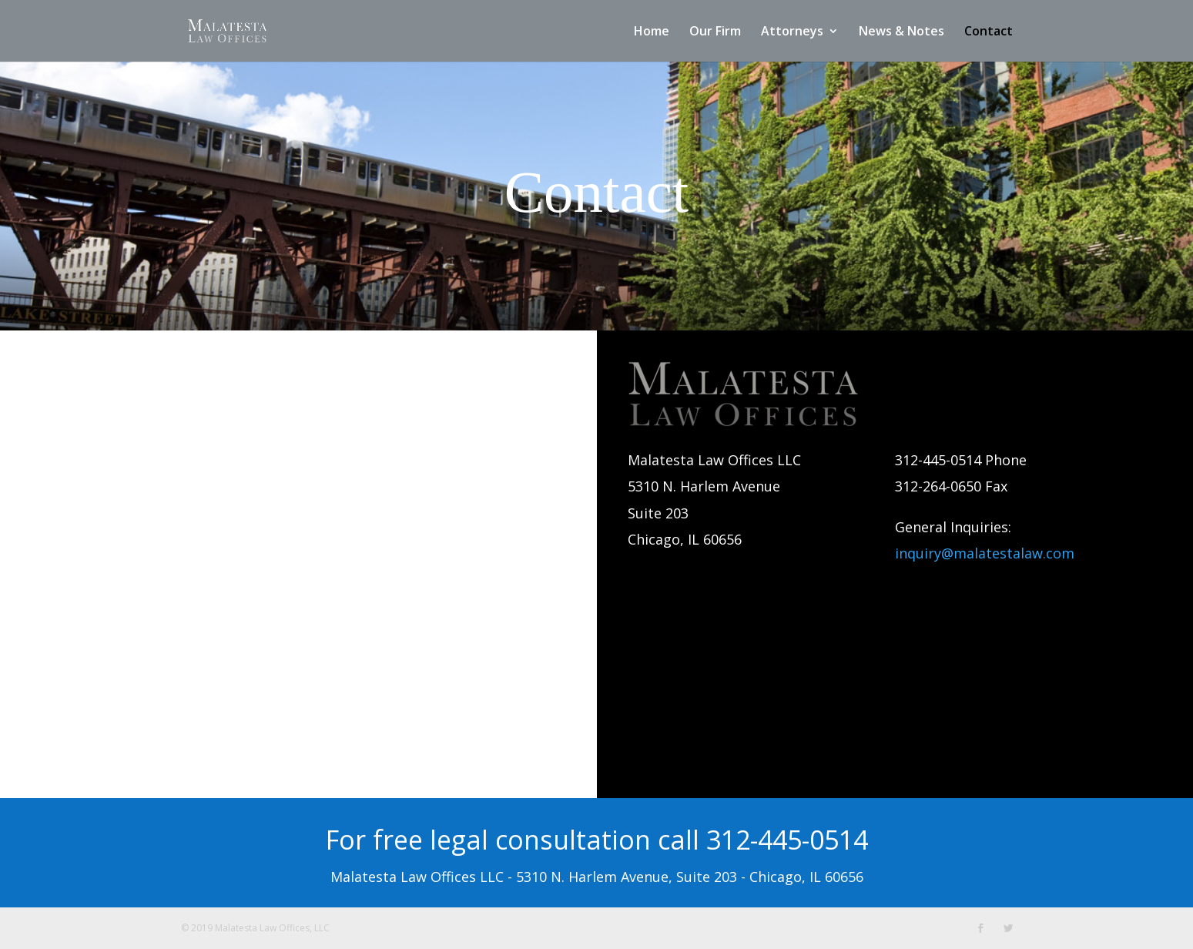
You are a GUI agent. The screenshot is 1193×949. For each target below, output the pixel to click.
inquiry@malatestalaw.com (984, 553)
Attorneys (792, 32)
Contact (988, 32)
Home (651, 32)
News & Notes (901, 32)
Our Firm (715, 32)
